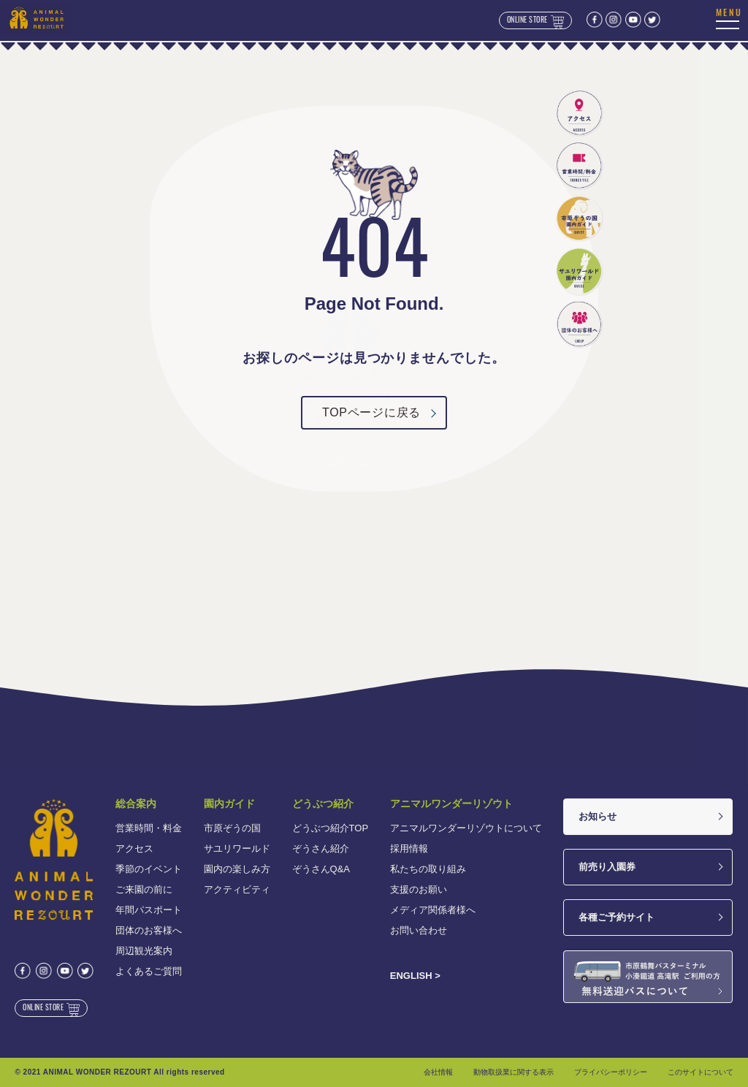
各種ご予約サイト (616, 917)
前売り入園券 (607, 866)
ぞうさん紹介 (320, 848)
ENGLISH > (415, 975)
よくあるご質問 (148, 971)
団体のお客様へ (148, 930)
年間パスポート (148, 909)
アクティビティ (237, 889)
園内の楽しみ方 (237, 868)
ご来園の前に (143, 889)
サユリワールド (237, 848)
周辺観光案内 (143, 950)
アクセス (134, 848)
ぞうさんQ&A (321, 868)
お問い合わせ (418, 930)
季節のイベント (148, 868)
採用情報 (409, 848)
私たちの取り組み (428, 868)
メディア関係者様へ (433, 909)
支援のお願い (418, 889)
